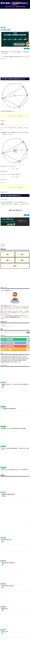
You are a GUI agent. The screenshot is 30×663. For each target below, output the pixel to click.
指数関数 (19, 360)
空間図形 (5, 360)
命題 (20, 358)
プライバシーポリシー (6, 326)
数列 (15, 361)
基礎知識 (2, 244)
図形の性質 (3, 246)
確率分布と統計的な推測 (11, 356)
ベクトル (18, 361)
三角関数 (15, 360)
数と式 (9, 358)
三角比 (17, 358)
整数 (23, 358)
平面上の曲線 (3, 356)
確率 (2, 360)
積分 (12, 361)
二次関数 (13, 358)
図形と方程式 (10, 360)
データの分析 (24, 356)
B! (26, 48)
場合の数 (26, 358)
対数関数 (24, 360)
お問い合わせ (4, 324)
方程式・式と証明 (4, 358)
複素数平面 (3, 361)
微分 (9, 361)
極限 (7, 361)
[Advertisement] (15, 18)
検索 (28, 332)
